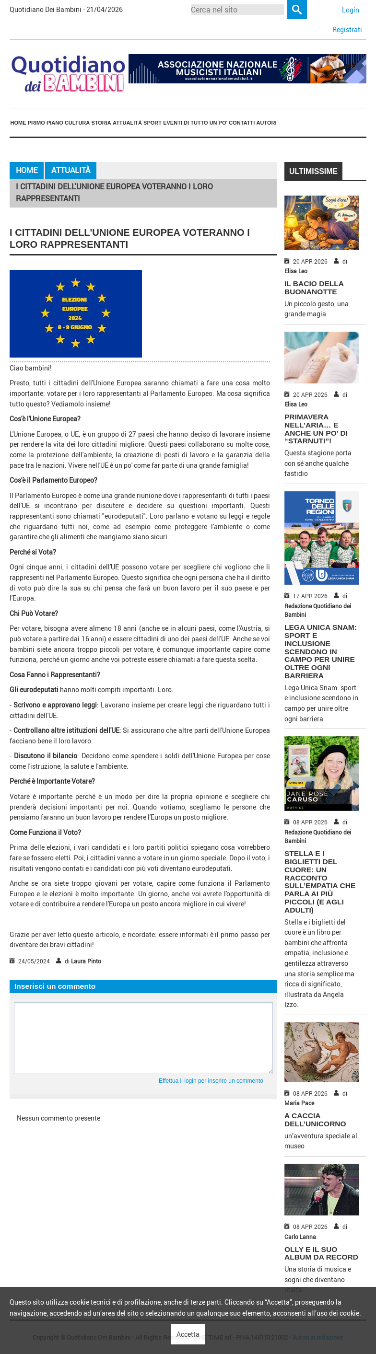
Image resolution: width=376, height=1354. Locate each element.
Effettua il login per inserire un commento (211, 1080)
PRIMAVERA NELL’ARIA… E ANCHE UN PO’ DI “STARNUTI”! (316, 429)
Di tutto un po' (205, 123)
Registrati (347, 29)
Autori (266, 123)
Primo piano (45, 123)
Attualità (127, 123)
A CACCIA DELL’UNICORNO (315, 1119)
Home (18, 123)
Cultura (77, 123)
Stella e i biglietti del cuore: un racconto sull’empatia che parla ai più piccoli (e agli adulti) (319, 881)
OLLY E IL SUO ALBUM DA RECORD (321, 1253)
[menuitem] (18, 123)
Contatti (242, 123)
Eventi (172, 123)
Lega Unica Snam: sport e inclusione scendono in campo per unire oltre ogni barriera (320, 651)
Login (350, 9)
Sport (152, 123)
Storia (101, 123)
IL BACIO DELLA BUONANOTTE (314, 287)
